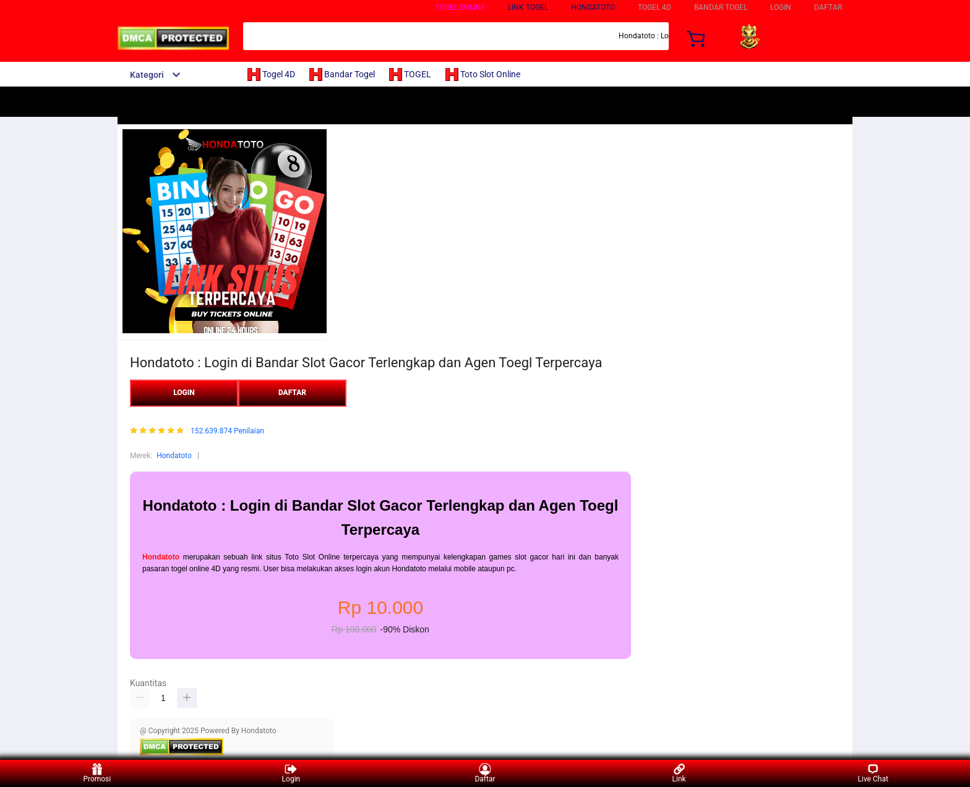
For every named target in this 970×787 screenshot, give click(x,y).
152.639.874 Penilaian (227, 431)
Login (291, 773)
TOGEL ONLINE (460, 7)
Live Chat (873, 773)
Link (679, 773)
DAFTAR (828, 7)
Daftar (484, 773)
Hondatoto (593, 7)
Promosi (97, 773)
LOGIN (780, 7)
